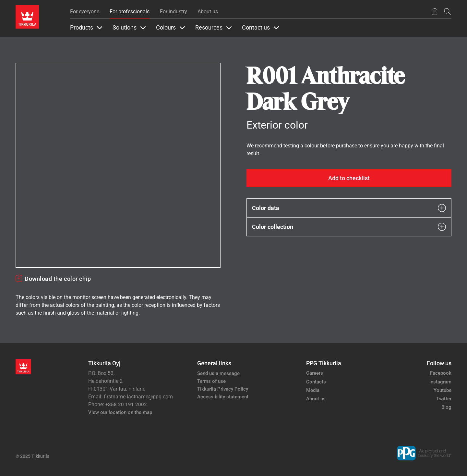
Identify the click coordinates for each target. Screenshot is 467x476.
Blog (446, 407)
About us (208, 11)
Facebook (440, 373)
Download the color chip (58, 278)
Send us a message (218, 373)
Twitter (443, 399)
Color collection (349, 227)
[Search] (447, 11)
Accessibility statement (222, 397)
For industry (173, 11)
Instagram (440, 382)
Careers (314, 373)
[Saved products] (434, 12)
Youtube (442, 390)
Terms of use (211, 381)
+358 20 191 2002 (126, 404)
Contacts (316, 382)
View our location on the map (120, 412)
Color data (349, 208)
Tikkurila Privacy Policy (222, 389)
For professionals (130, 11)
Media (312, 390)
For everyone (84, 11)
